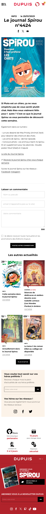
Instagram (15, 172)
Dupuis (23, 4)
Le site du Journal (12, 154)
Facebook (5, 172)
